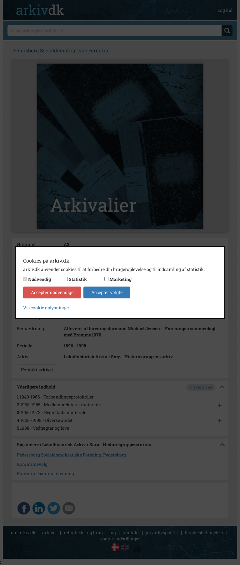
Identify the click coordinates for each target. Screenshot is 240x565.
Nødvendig (39, 279)
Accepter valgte (106, 292)
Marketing (120, 279)
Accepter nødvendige (52, 292)
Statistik (78, 279)
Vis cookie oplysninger (46, 308)
